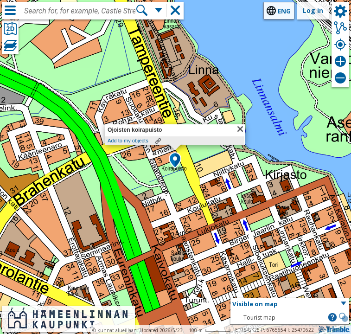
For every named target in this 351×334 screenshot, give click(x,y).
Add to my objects (128, 140)
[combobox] (79, 11)
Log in (313, 10)
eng (284, 10)
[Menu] (10, 10)
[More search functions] (158, 10)
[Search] (141, 10)
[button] (175, 161)
